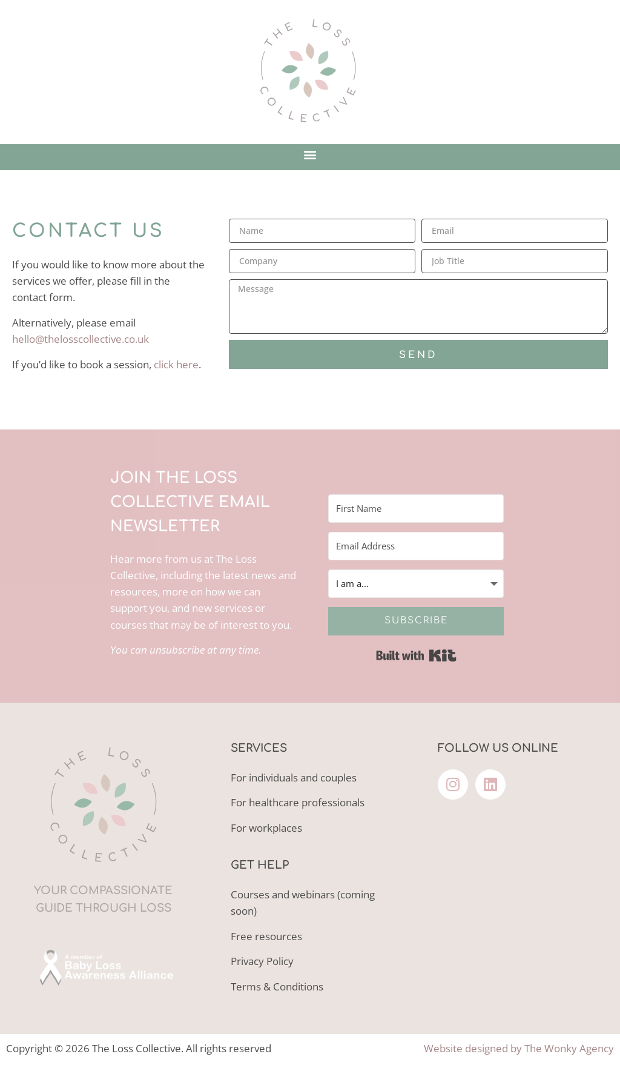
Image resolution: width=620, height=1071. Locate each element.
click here (176, 364)
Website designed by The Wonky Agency (519, 1048)
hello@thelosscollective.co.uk (80, 339)
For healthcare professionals (297, 802)
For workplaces (266, 828)
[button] (310, 154)
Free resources (266, 936)
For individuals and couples (294, 777)
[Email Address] (416, 546)
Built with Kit (416, 655)
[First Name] (416, 508)
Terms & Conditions (277, 986)
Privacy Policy (262, 961)
